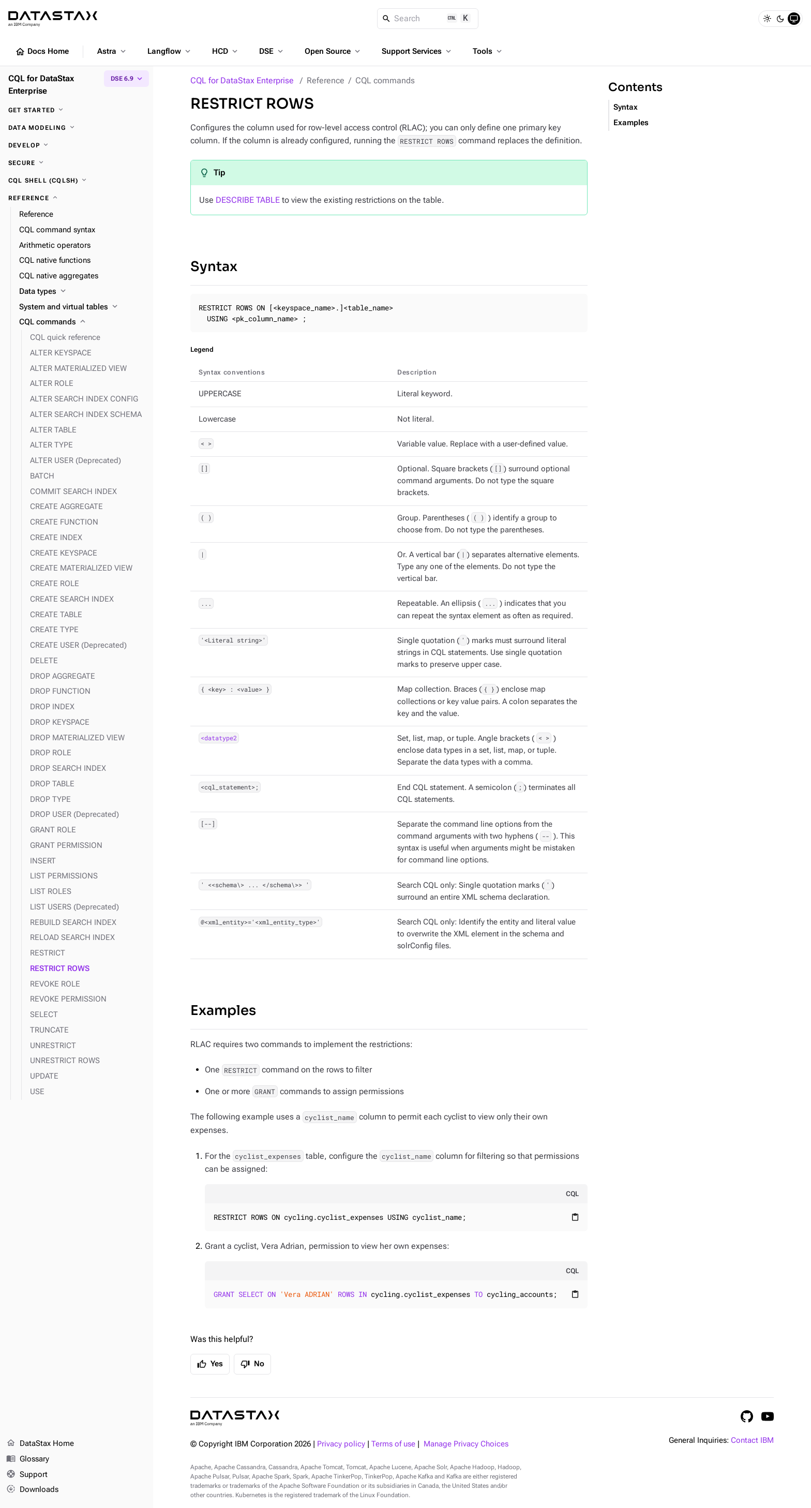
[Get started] (76, 110)
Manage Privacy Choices (466, 1444)
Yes (210, 1364)
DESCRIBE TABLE (248, 200)
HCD (225, 51)
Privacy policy (341, 1444)
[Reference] (76, 198)
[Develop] (76, 145)
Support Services (417, 51)
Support (27, 1475)
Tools (488, 51)
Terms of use (393, 1444)
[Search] (428, 18)
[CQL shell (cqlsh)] (76, 180)
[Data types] (82, 292)
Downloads (32, 1490)
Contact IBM (752, 1440)
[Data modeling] (76, 128)
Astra (112, 51)
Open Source (333, 51)
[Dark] (780, 18)
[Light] (767, 18)
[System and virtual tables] (82, 307)
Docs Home (42, 52)
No (252, 1364)
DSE (272, 51)
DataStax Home (40, 1444)
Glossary (27, 1459)
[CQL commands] (82, 322)
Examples (223, 1010)
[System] (794, 18)
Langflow (169, 51)
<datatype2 (219, 738)
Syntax (213, 266)
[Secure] (76, 163)
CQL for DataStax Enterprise (242, 80)
